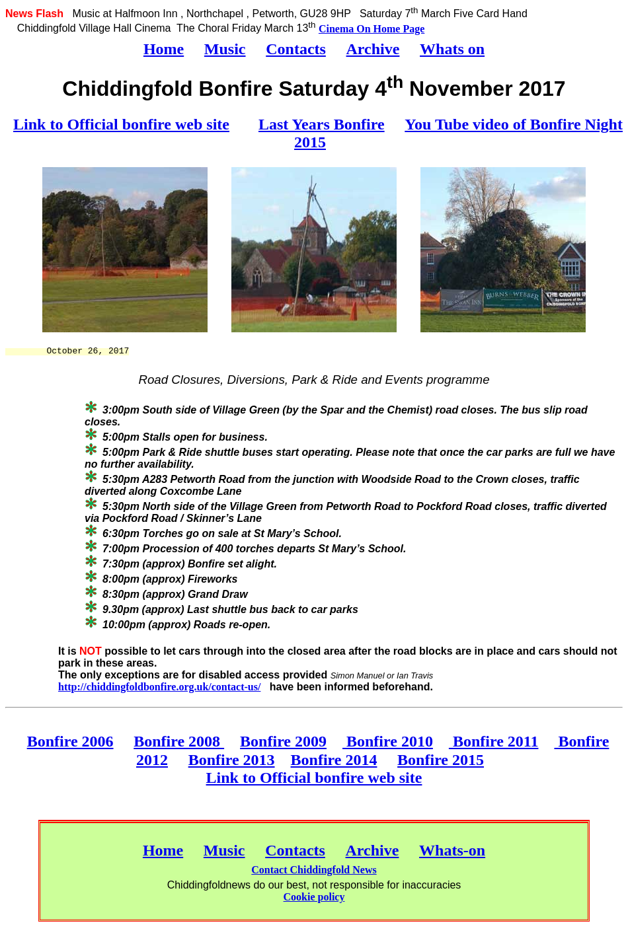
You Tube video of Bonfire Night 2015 (458, 133)
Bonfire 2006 (70, 741)
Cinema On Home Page (371, 28)
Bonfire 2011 (494, 741)
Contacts (296, 48)
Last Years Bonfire (321, 124)
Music (225, 48)
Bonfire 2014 (334, 759)
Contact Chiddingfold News (313, 869)
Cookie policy (314, 896)
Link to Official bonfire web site (121, 124)
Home (163, 48)
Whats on (452, 48)
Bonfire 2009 (283, 741)
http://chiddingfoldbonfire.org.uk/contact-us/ (159, 686)
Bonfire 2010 (387, 741)
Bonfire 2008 (179, 741)
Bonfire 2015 (440, 759)
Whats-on (452, 850)
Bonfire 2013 (231, 759)
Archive (373, 48)
